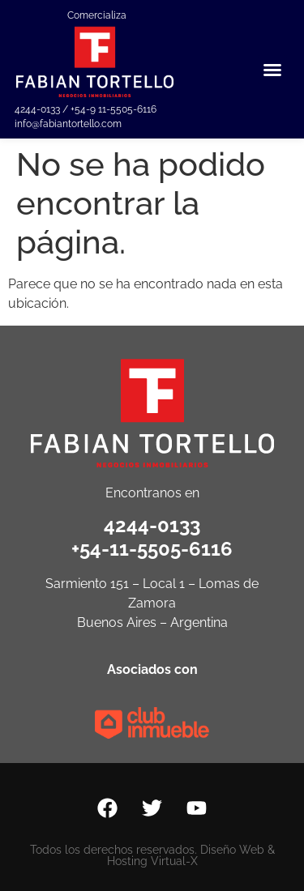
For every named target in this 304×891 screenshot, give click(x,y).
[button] (272, 69)
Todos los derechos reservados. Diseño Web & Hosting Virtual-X (152, 855)
